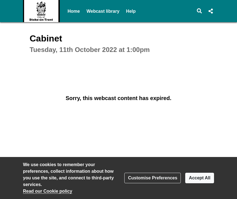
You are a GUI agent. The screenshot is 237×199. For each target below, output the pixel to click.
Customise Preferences (152, 178)
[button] (199, 11)
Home (74, 11)
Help (131, 11)
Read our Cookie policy (47, 191)
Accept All (199, 178)
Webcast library (102, 11)
